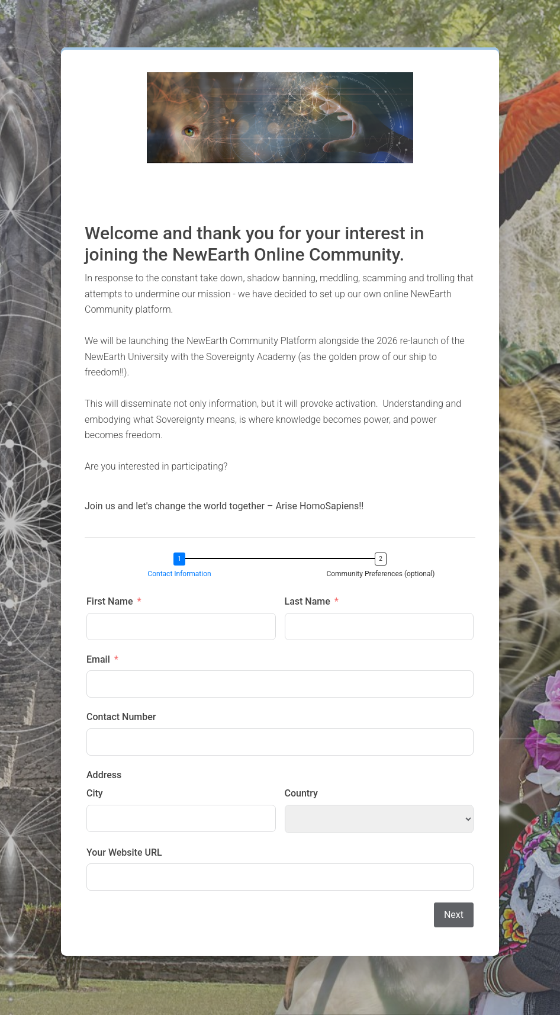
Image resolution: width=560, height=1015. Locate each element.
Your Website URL (124, 852)
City (94, 793)
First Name (109, 601)
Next (454, 914)
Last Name (307, 601)
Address (103, 774)
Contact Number (121, 716)
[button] (182, 566)
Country (301, 793)
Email (98, 659)
